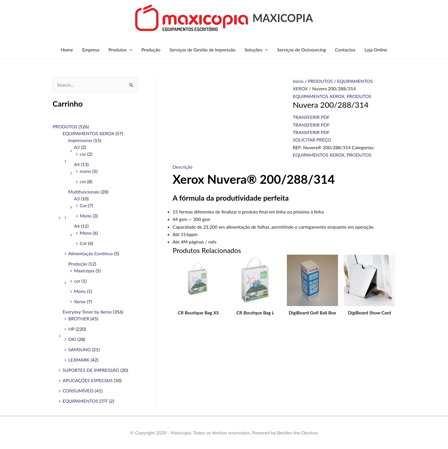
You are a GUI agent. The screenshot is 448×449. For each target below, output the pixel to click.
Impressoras (80, 140)
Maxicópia (84, 270)
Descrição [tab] (182, 166)
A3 (77, 147)
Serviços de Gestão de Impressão (202, 49)
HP (71, 329)
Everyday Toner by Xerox (87, 311)
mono (85, 171)
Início (298, 81)
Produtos (120, 50)
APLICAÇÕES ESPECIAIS (88, 380)
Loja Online (376, 49)
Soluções (256, 50)
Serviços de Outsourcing (301, 49)
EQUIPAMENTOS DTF (85, 401)
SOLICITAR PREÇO (312, 139)
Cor (83, 205)
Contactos (345, 49)
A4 (77, 164)
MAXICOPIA (283, 17)
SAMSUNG (79, 349)
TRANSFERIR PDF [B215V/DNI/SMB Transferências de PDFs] (311, 117)
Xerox (79, 301)
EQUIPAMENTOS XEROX (88, 133)
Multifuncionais (83, 191)
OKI (72, 339)
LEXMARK (78, 359)
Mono (86, 215)
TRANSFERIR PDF (311, 124)
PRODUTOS (65, 126)
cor (83, 154)
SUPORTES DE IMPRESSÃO (91, 370)
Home (67, 49)
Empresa (90, 49)
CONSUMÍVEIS (78, 390)
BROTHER (78, 318)
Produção (151, 49)
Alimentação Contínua (90, 253)
